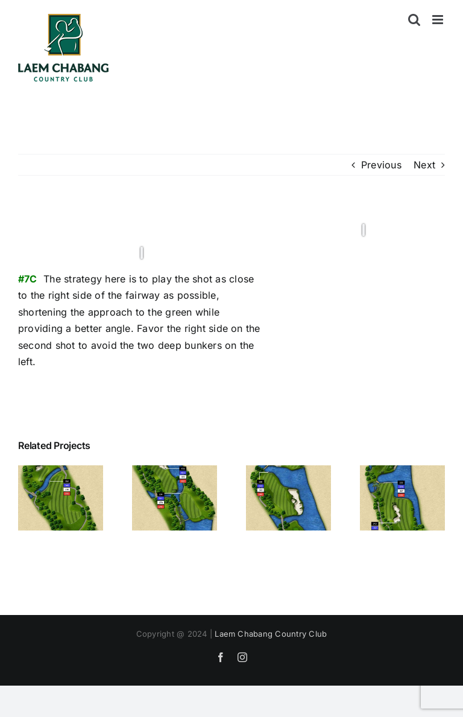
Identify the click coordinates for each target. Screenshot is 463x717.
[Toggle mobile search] (414, 19)
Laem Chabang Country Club (271, 634)
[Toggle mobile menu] (438, 19)
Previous (381, 165)
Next (424, 165)
